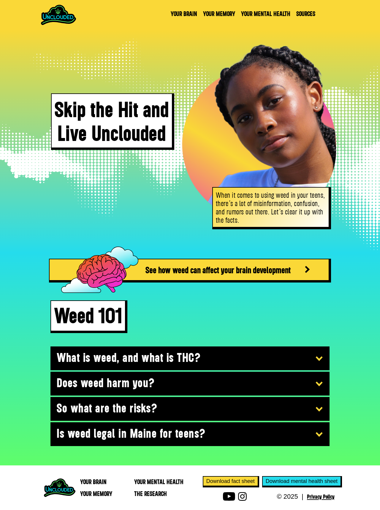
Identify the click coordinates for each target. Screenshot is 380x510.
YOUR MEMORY (219, 13)
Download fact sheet (230, 481)
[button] (190, 359)
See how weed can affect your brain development (218, 270)
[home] (58, 15)
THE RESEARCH (150, 493)
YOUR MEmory (96, 493)
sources (305, 13)
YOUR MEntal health (158, 481)
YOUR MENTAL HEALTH (265, 13)
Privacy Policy (321, 496)
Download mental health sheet (302, 481)
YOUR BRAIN (184, 13)
